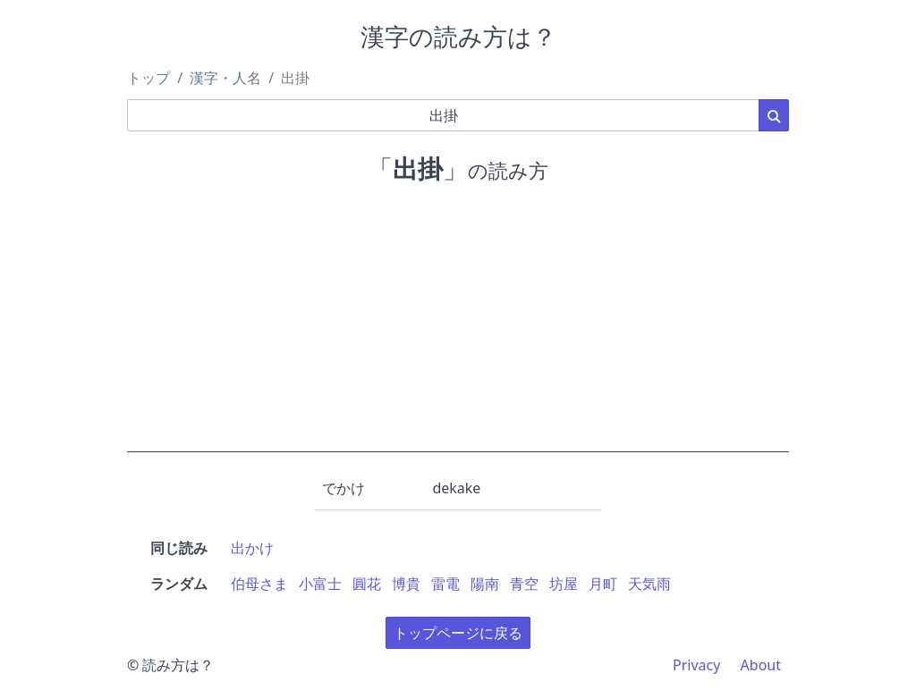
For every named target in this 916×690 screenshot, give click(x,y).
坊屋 (563, 583)
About (761, 665)
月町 (603, 583)
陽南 (485, 583)
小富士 (320, 583)
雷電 (445, 583)
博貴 (406, 583)
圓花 (366, 583)
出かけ (252, 548)
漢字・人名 (225, 78)
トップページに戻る (458, 633)
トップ (148, 78)
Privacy (696, 665)
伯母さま (259, 583)
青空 (524, 583)
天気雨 (649, 583)
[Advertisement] (458, 327)
